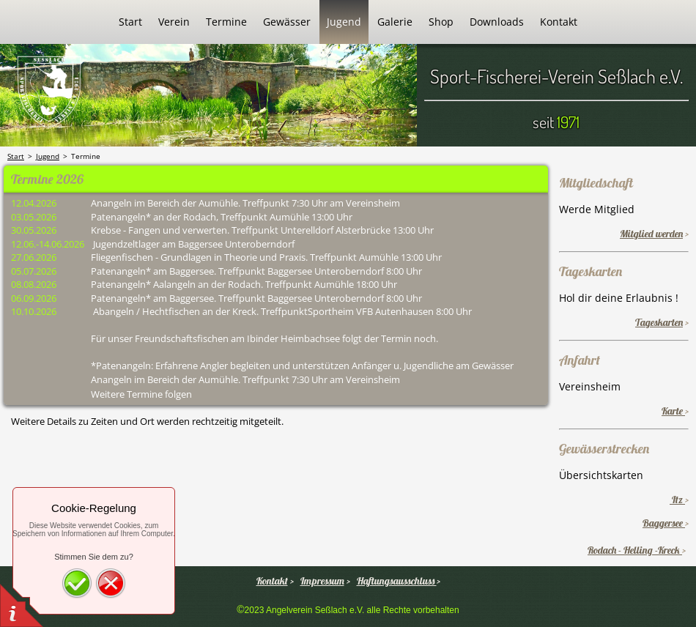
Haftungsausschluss (397, 580)
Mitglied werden (651, 233)
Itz (677, 499)
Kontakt (272, 580)
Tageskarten (659, 322)
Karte (673, 411)
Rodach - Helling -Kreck (635, 550)
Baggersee (664, 523)
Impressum (322, 580)
